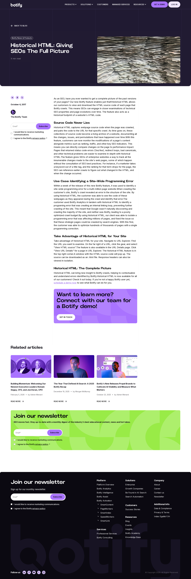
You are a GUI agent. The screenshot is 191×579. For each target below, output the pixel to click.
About (157, 484)
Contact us (159, 492)
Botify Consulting (104, 537)
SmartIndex (105, 513)
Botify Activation (104, 500)
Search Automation (134, 496)
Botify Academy (132, 533)
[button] (71, 5)
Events (128, 525)
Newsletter (159, 496)
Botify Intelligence (105, 492)
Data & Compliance (163, 508)
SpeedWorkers (107, 517)
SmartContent (106, 504)
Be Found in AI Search (135, 492)
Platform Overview (105, 484)
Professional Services (107, 533)
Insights (128, 529)
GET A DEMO (159, 4)
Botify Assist (102, 496)
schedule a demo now (65, 282)
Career (157, 488)
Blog (127, 521)
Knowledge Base (133, 537)
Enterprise (130, 484)
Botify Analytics (104, 488)
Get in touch (66, 317)
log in (174, 4)
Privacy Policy (38, 138)
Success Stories (132, 509)
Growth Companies (134, 488)
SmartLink (105, 521)
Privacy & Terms (161, 512)
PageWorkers (106, 509)
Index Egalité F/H (162, 516)
